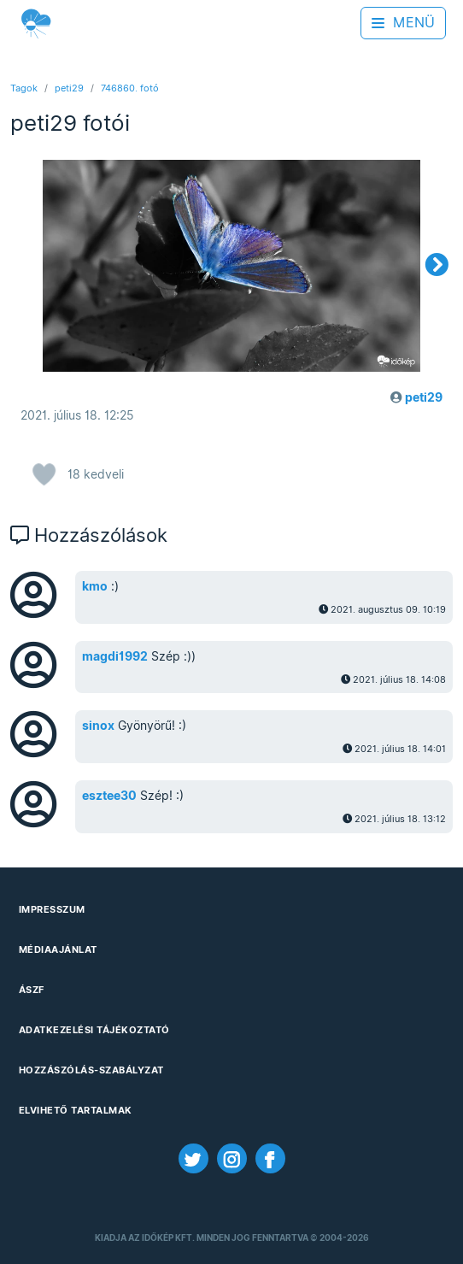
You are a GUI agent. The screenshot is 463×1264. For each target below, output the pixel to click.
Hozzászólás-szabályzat (91, 1070)
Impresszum (52, 909)
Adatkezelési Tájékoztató (94, 1030)
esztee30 (109, 795)
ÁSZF (31, 990)
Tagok (24, 88)
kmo (95, 586)
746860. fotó (130, 88)
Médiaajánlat (58, 949)
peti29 (69, 88)
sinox (98, 725)
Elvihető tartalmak (75, 1110)
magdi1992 (115, 656)
